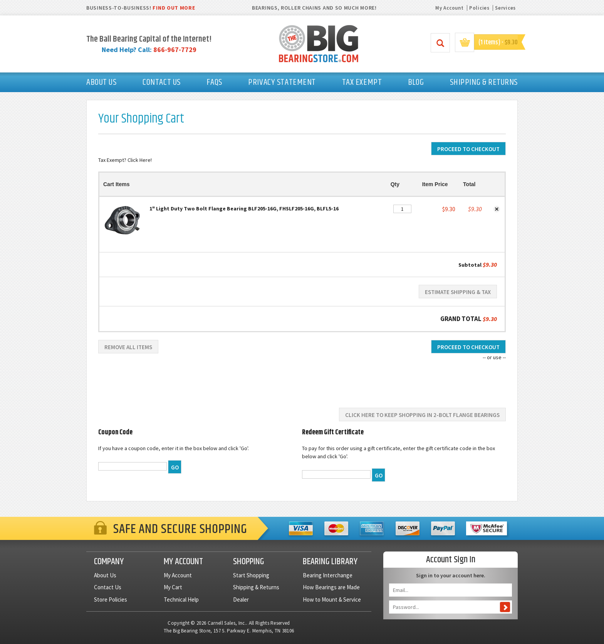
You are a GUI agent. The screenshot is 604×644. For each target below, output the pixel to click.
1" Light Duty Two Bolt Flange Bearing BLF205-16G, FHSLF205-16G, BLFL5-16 (244, 208)
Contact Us (107, 587)
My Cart (173, 587)
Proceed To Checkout (468, 149)
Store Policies (110, 599)
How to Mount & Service (332, 599)
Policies (479, 8)
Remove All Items (128, 347)
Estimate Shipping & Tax (458, 292)
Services (505, 8)
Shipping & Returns (256, 587)
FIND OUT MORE (174, 7)
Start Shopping (251, 575)
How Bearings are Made (331, 587)
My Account (449, 8)
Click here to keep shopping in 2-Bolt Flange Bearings (422, 415)
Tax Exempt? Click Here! (125, 159)
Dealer (241, 599)
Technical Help (181, 599)
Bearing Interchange (327, 575)
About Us (105, 575)
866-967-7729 (174, 49)
